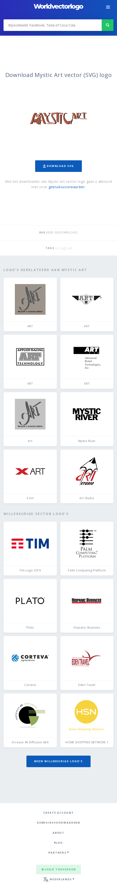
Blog (58, 842)
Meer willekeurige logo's (58, 761)
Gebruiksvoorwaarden (58, 822)
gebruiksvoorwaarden (67, 187)
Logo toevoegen (58, 869)
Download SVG (58, 166)
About (59, 832)
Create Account (58, 812)
